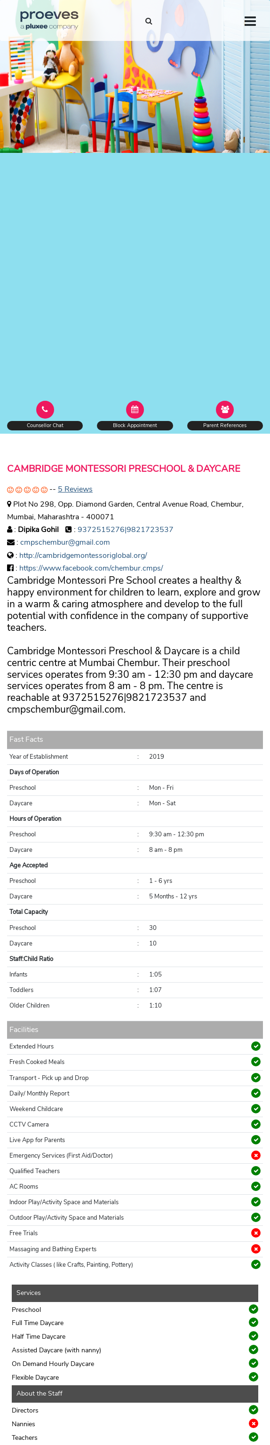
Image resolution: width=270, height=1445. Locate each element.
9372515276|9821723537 (126, 529)
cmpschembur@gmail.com (65, 542)
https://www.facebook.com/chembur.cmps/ (91, 568)
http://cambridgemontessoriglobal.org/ (83, 555)
